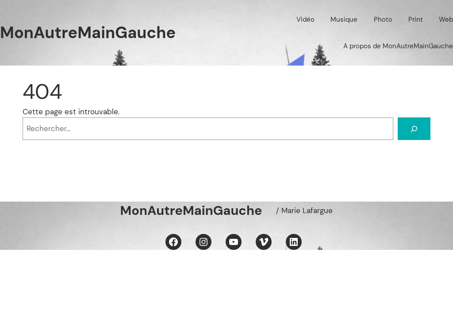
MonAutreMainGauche (88, 32)
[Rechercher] (414, 128)
